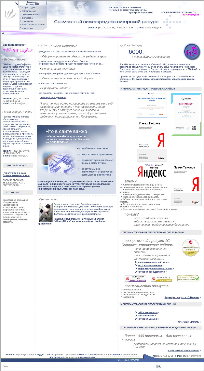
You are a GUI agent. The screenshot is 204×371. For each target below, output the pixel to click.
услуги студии (28, 7)
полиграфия (27, 21)
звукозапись (27, 28)
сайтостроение (29, 11)
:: (38, 355)
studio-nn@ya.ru (153, 27)
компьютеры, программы (33, 25)
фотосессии (27, 18)
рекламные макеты (31, 14)
